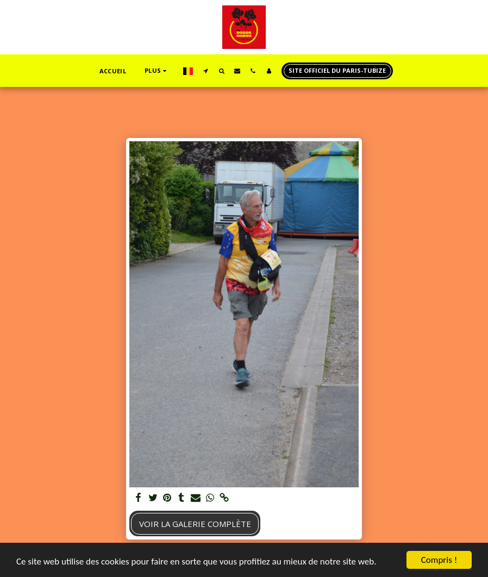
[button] (205, 70)
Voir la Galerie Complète (195, 523)
